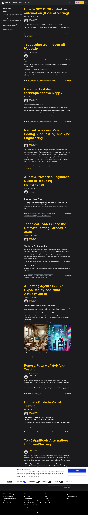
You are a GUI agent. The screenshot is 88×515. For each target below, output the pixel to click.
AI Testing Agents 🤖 (8, 496)
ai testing (52, 166)
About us (30, 2)
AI (40, 357)
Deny (77, 504)
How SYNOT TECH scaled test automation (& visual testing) (12, 15)
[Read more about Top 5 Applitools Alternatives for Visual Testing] (68, 479)
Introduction (27, 496)
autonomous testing (38, 275)
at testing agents (48, 275)
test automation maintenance (44, 215)
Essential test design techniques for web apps (12, 21)
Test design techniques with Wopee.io (11, 18)
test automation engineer (30, 215)
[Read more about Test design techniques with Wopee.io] (68, 80)
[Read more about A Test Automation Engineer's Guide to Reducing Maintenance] (68, 213)
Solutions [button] (14, 2)
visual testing (31, 431)
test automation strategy (41, 277)
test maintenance (41, 213)
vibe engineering (45, 166)
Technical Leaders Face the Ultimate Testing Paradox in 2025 (45, 228)
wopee (54, 34)
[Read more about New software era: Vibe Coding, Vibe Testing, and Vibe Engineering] (68, 166)
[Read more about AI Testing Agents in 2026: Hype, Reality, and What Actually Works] (68, 357)
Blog (25, 2)
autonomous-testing (47, 34)
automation (29, 36)
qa (25, 36)
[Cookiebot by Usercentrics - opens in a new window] (8, 512)
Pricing (20, 2)
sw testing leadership (29, 277)
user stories (54, 121)
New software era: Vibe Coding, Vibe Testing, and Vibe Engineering (11, 25)
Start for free (79, 2)
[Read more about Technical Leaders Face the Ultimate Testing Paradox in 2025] (68, 275)
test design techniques (45, 80)
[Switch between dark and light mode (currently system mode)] (86, 3)
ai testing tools (28, 168)
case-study (30, 34)
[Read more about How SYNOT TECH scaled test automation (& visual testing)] (68, 34)
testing (29, 357)
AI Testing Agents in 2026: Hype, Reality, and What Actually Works (44, 290)
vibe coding (30, 166)
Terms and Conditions (71, 496)
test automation (34, 80)
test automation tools (51, 213)
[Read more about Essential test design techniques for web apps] (68, 121)
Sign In (69, 2)
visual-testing (38, 34)
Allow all (77, 501)
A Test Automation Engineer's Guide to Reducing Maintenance (11, 28)
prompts (53, 80)
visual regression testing (50, 431)
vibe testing (37, 166)
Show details (69, 512)
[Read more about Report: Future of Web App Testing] (68, 393)
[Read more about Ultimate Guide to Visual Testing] (68, 431)
